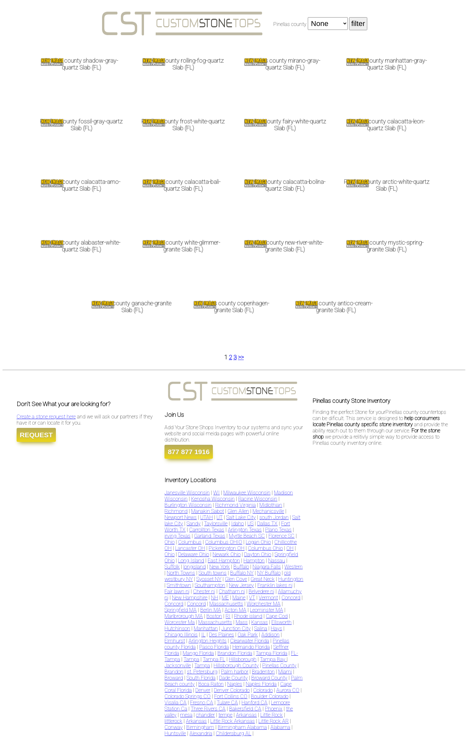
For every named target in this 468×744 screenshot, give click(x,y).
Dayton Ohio (257, 554)
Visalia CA (175, 702)
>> (241, 357)
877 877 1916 (188, 451)
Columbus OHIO (223, 542)
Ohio (169, 542)
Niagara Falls (267, 567)
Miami (285, 672)
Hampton (254, 561)
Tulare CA (227, 702)
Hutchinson (177, 628)
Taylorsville (216, 523)
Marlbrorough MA (183, 616)
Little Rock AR (273, 721)
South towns (213, 573)
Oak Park (248, 635)
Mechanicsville (268, 511)
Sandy (194, 523)
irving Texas (177, 536)
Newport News (180, 517)
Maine (238, 598)
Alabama (280, 727)
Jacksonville (177, 665)
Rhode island (248, 616)
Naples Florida (261, 684)
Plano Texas (278, 530)
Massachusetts (226, 604)
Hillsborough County (236, 665)
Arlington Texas (245, 530)
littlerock (173, 721)
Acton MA (235, 610)
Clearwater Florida (249, 641)
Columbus (190, 542)
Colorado (263, 690)
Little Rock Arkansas (232, 721)
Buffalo (241, 567)
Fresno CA (201, 702)
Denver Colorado (232, 690)
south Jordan (274, 517)
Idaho (237, 523)
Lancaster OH (190, 548)
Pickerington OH (226, 548)
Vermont (268, 598)
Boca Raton (211, 684)
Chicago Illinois (181, 635)
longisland (194, 567)
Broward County (269, 678)
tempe (225, 715)
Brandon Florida (234, 653)
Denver (202, 690)
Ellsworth (281, 622)
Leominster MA (266, 610)
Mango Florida (198, 653)
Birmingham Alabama (242, 727)
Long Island (191, 561)
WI (216, 493)
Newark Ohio (226, 554)
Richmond (176, 511)
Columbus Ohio (265, 548)
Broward (173, 678)
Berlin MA (210, 610)
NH (214, 598)
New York (219, 567)
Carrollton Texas (206, 530)
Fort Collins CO (230, 696)
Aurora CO (287, 690)
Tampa (191, 659)
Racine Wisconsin (257, 499)
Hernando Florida (251, 647)
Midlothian (270, 505)
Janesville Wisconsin (187, 493)
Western (293, 567)
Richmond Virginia (235, 505)
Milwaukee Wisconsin (246, 493)
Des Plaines (221, 635)
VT (252, 598)
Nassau (276, 561)
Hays (276, 628)
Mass (242, 622)
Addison (270, 635)
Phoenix (273, 709)
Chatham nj (232, 591)
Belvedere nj (261, 591)
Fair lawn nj (176, 591)
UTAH (206, 517)
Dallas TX (267, 523)
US (250, 523)
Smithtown (179, 585)
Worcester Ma (179, 622)
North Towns (181, 573)
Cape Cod (277, 616)
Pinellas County (279, 665)
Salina (260, 628)
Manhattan (206, 628)
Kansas (259, 622)
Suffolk (172, 567)
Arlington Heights (207, 641)
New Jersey (241, 585)
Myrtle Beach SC (247, 536)
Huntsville (175, 733)
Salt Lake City (241, 517)
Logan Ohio (258, 542)
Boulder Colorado (269, 696)
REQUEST (36, 435)
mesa (186, 715)
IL (203, 635)
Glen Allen (238, 511)
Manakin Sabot (207, 511)
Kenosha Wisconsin (213, 499)
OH (289, 548)
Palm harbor (234, 672)
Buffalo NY (242, 573)
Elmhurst (174, 641)
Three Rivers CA (208, 709)
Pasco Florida (214, 647)
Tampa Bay (273, 659)
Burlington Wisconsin (188, 505)
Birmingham (200, 727)
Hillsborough (242, 659)
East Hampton (224, 561)
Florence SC (281, 536)
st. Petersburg (202, 672)
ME (225, 598)
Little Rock (271, 715)
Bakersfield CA (245, 709)
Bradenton (263, 672)
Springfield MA (180, 610)
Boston (214, 616)
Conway (173, 727)
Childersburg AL (233, 733)
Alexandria (200, 733)
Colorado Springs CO (187, 696)
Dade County (233, 678)
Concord (290, 598)
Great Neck (263, 579)
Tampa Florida (271, 653)
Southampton (210, 585)
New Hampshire (189, 598)
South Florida (201, 678)
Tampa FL (214, 659)
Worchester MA (263, 604)
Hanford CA (254, 702)
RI (228, 616)
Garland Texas (209, 536)
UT (219, 517)
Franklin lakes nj (274, 585)
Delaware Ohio (193, 554)
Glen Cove (236, 579)
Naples (234, 684)
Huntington (290, 579)
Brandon (173, 672)
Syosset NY (208, 579)
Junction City (236, 628)
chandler (205, 715)
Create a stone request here (46, 417)
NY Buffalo (268, 573)
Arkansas (246, 715)
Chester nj (204, 591)
